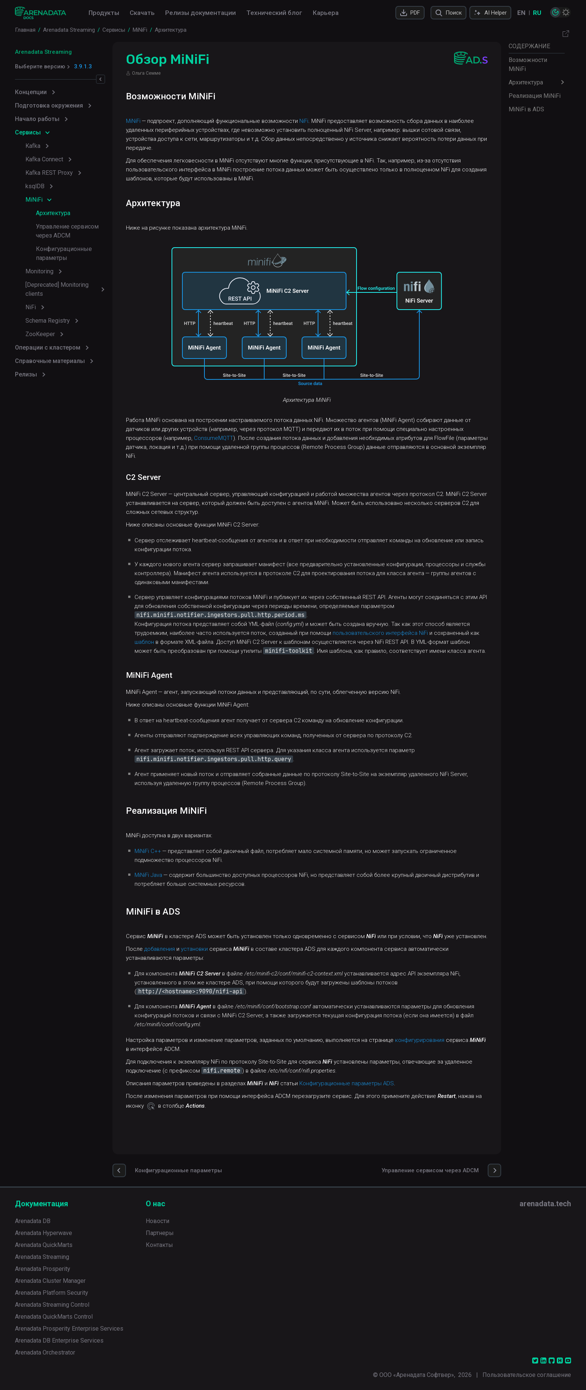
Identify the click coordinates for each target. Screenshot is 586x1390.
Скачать (142, 12)
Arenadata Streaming (43, 52)
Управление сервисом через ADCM (76, 231)
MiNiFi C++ (170, 860)
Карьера (326, 12)
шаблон (213, 642)
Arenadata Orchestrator (45, 1352)
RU (537, 12)
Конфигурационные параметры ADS (368, 1101)
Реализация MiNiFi (535, 95)
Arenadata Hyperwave (43, 1233)
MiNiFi (155, 121)
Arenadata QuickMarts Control (54, 1316)
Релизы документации (200, 12)
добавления (181, 967)
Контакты (159, 1244)
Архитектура (53, 213)
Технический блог (274, 12)
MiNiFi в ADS (526, 109)
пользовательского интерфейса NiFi (427, 633)
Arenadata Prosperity (42, 1268)
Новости (157, 1221)
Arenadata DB (32, 1221)
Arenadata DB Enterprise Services (59, 1340)
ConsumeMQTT (272, 438)
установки (216, 967)
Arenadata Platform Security (51, 1292)
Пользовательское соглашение (526, 1374)
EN (521, 12)
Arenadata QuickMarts (44, 1244)
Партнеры (160, 1233)
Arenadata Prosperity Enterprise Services (69, 1328)
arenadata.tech (545, 1203)
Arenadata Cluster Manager (50, 1280)
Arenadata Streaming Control (52, 1304)
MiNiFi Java (170, 884)
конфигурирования (441, 1058)
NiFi (325, 121)
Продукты (104, 12)
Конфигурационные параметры (80, 248)
